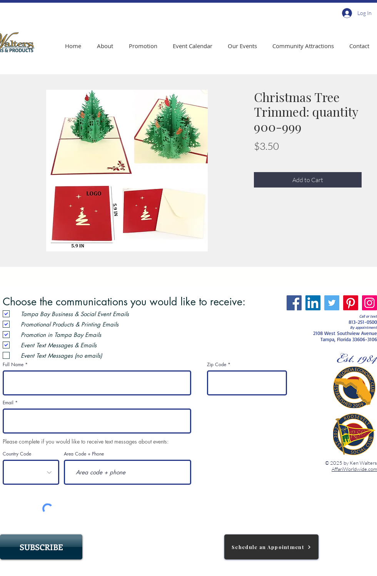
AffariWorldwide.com (354, 469)
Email (8, 402)
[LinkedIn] (312, 302)
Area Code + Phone (84, 454)
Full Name (13, 364)
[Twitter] (331, 302)
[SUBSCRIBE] (41, 546)
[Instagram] (369, 302)
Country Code (17, 454)
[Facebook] (294, 302)
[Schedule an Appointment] (271, 546)
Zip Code (216, 364)
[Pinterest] (350, 302)
